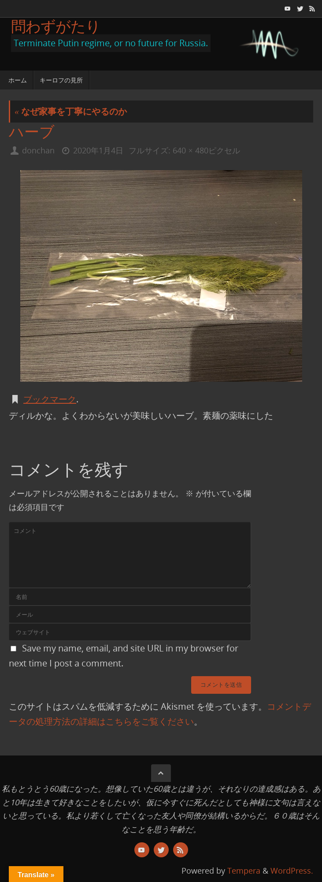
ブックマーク (49, 399)
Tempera (243, 870)
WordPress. (291, 870)
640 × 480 (190, 150)
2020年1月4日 (98, 150)
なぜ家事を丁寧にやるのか (71, 111)
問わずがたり (55, 26)
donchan (38, 150)
